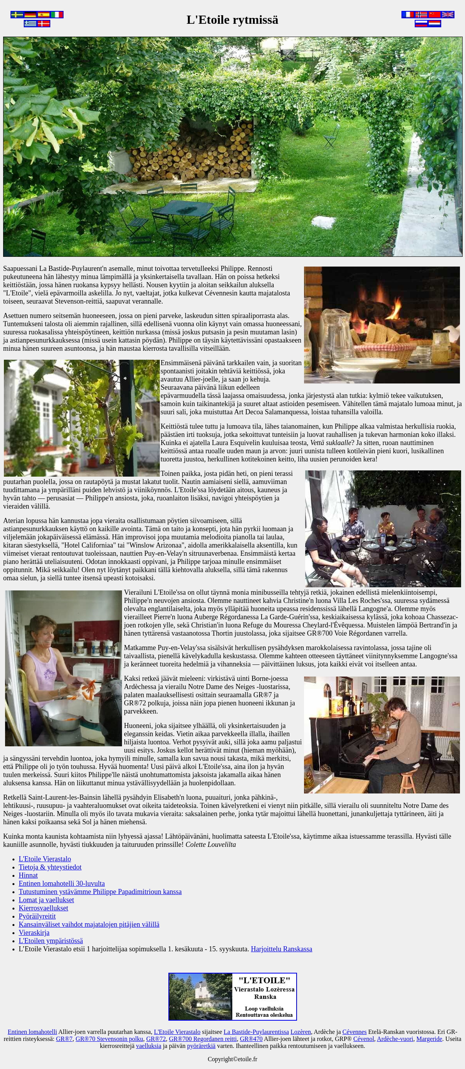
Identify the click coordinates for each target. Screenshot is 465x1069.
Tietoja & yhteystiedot (50, 867)
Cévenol (364, 1038)
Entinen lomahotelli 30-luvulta (62, 883)
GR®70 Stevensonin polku (109, 1038)
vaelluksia (148, 1045)
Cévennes (355, 1031)
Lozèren (300, 1031)
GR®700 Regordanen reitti (203, 1038)
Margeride (429, 1038)
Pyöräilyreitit (37, 916)
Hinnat (28, 875)
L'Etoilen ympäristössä (51, 941)
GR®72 (156, 1038)
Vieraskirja (34, 932)
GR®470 (251, 1038)
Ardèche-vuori (395, 1038)
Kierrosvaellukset (43, 908)
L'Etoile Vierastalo (45, 859)
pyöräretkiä (201, 1045)
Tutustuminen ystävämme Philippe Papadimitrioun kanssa (100, 892)
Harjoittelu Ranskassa (281, 949)
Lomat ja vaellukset (46, 900)
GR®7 (64, 1038)
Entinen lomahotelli (32, 1031)
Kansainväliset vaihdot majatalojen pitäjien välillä (89, 924)
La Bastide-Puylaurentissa (256, 1031)
